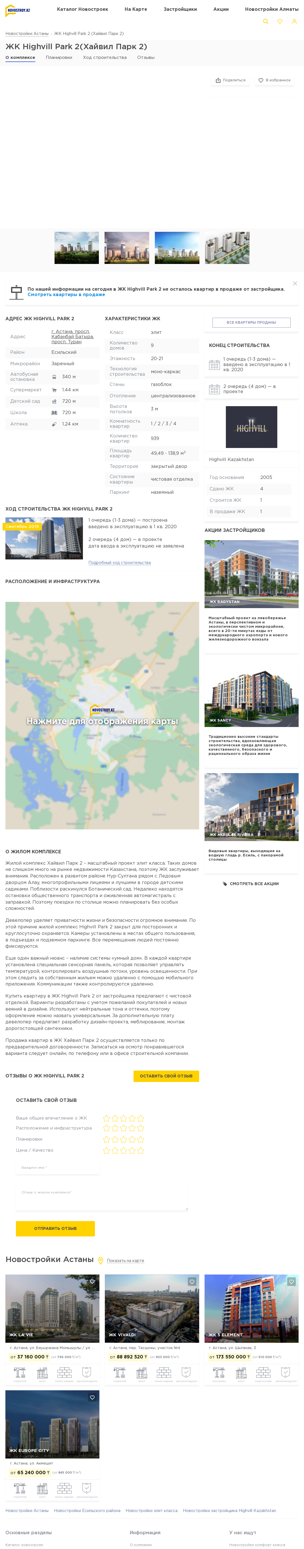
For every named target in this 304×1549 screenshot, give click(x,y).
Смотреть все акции (251, 884)
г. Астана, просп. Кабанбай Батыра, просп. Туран (72, 337)
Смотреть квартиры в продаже (66, 295)
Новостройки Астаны (27, 34)
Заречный (62, 364)
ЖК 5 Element (226, 1335)
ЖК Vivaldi (122, 1335)
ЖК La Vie (21, 1335)
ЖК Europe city (29, 1451)
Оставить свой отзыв (166, 1076)
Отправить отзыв (55, 1228)
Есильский (63, 352)
